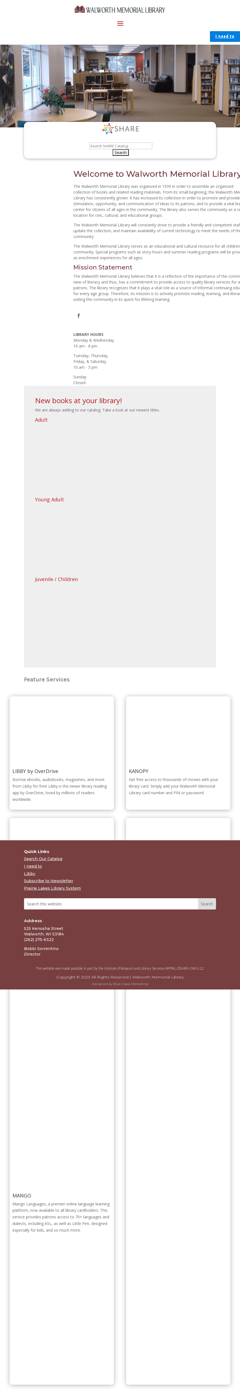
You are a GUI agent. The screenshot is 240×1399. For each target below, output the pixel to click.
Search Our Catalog (43, 858)
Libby (29, 873)
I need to (224, 36)
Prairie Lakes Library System (52, 888)
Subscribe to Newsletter (48, 880)
